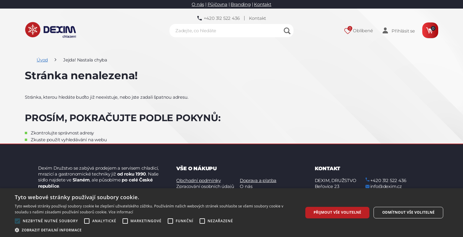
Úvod (42, 60)
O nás (198, 4)
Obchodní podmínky (198, 180)
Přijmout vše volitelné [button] (337, 212)
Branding (240, 4)
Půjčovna (217, 4)
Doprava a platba (258, 180)
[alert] (231, 212)
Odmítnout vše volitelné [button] (408, 212)
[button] (155, 230)
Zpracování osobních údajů (205, 186)
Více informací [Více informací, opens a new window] (121, 212)
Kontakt (262, 4)
